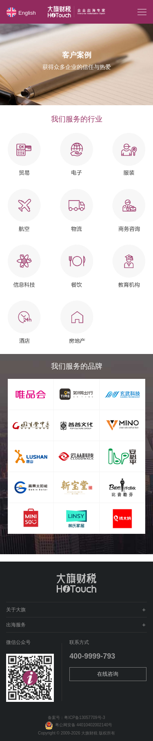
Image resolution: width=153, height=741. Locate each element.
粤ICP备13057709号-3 (84, 717)
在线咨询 (107, 674)
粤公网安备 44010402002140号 (77, 725)
